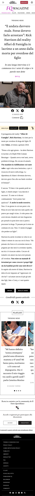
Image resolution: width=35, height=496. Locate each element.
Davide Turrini (14, 386)
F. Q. (18, 76)
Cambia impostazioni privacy (11, 448)
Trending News (6, 13)
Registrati (25, 423)
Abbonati (24, 2)
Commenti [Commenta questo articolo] (17, 117)
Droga (9, 290)
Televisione (21, 13)
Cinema (28, 13)
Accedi (10, 423)
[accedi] (32, 2)
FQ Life (14, 13)
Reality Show (23, 290)
